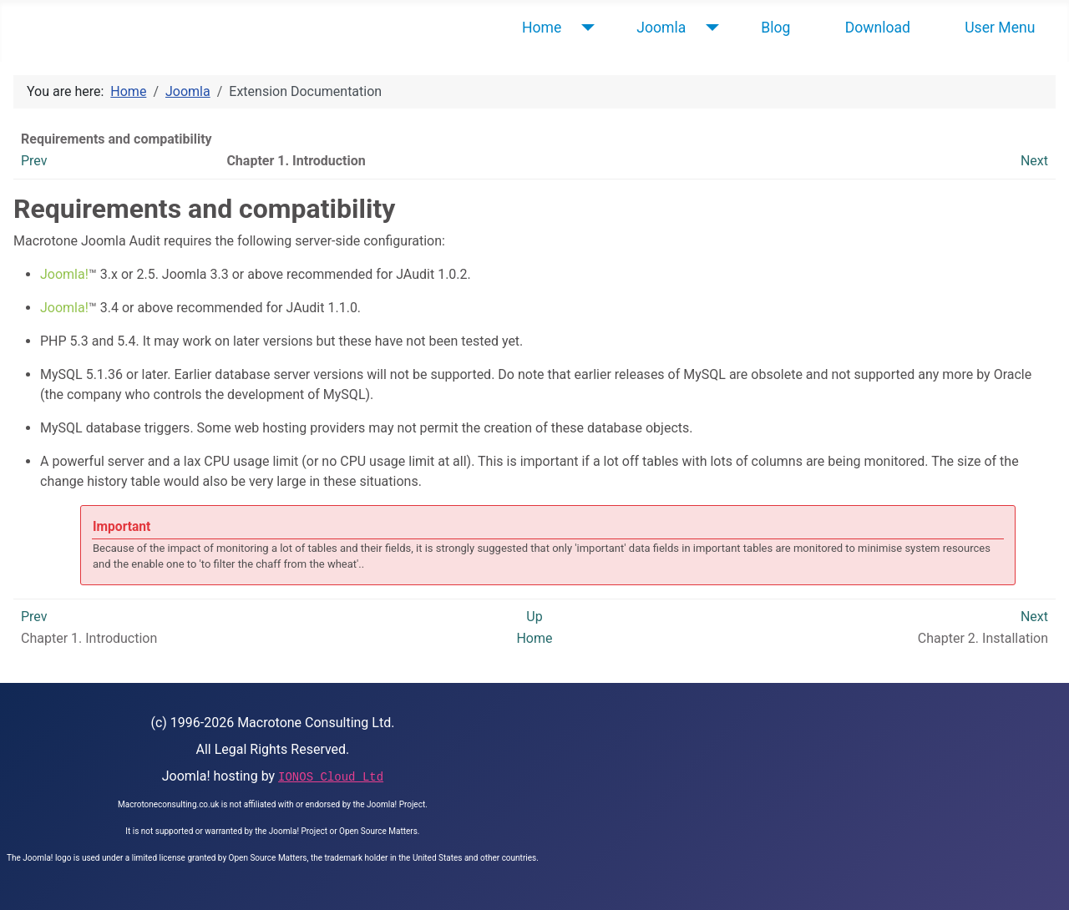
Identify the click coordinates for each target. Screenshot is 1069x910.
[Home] (584, 27)
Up (534, 616)
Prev (34, 161)
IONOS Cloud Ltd (330, 777)
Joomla (661, 27)
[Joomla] (708, 27)
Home (541, 27)
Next (1034, 161)
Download (877, 27)
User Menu (1000, 27)
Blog (775, 27)
